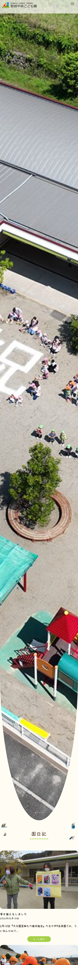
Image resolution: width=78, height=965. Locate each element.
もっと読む (39, 939)
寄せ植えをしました (13, 914)
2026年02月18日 (9, 918)
